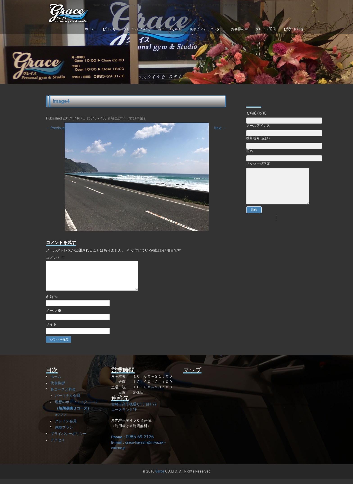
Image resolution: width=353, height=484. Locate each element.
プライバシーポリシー (68, 439)
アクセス (57, 445)
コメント (55, 258)
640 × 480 (98, 118)
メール (53, 316)
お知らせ (109, 29)
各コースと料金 (170, 29)
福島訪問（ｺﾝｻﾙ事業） (129, 118)
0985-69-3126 (140, 442)
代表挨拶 (57, 388)
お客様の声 (239, 29)
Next (220, 128)
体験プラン (64, 433)
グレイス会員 (66, 426)
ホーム (90, 29)
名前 (52, 302)
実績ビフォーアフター (206, 29)
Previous (55, 128)
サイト (51, 330)
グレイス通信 (266, 29)
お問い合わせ (293, 29)
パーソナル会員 (67, 401)
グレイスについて (137, 29)
